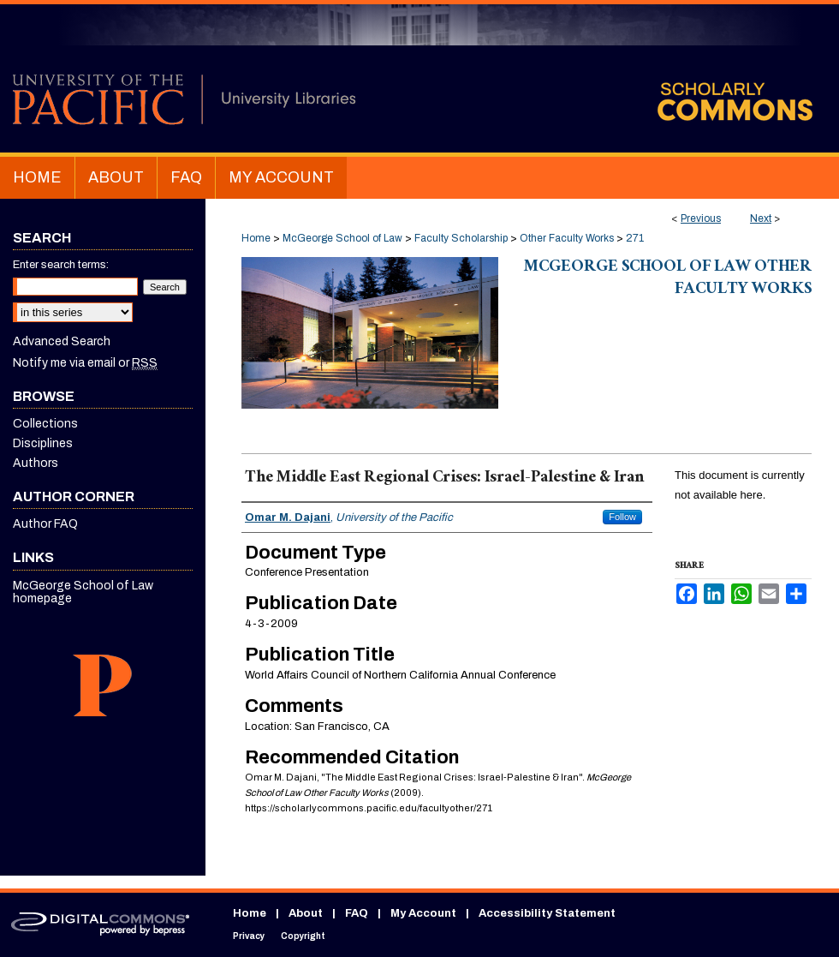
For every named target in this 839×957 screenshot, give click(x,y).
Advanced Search (61, 341)
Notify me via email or (85, 362)
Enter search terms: (61, 265)
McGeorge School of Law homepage (83, 592)
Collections (45, 423)
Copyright (303, 936)
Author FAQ (45, 523)
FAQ (356, 913)
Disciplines (43, 443)
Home (256, 238)
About (306, 913)
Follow (622, 516)
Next (760, 218)
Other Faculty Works (567, 238)
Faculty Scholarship (461, 238)
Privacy (249, 936)
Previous (701, 218)
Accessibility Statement (547, 913)
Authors (35, 463)
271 (635, 238)
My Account (423, 913)
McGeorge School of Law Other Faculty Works (668, 279)
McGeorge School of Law (342, 238)
